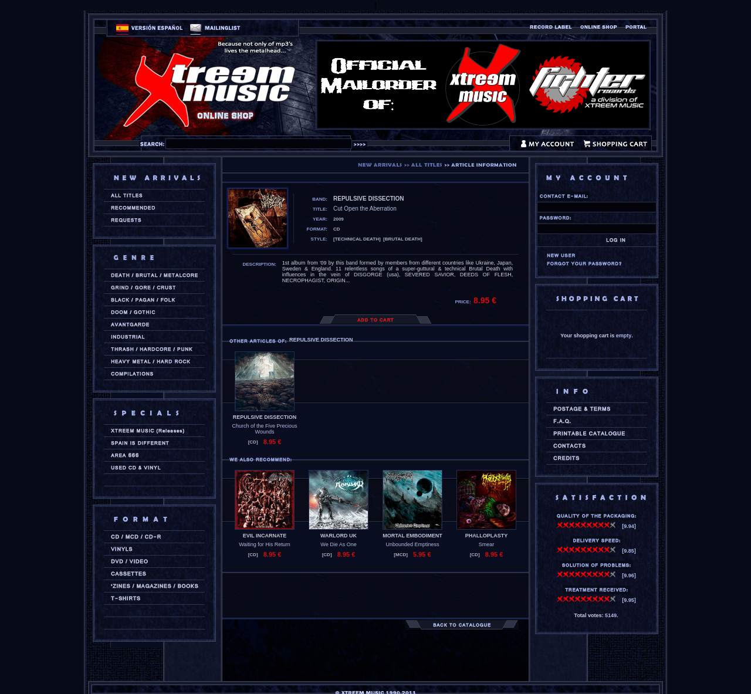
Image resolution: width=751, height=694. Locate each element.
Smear (487, 544)
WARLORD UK (338, 536)
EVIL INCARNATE (265, 536)
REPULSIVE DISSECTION (265, 417)
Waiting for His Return (264, 544)
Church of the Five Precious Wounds (264, 429)
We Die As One (338, 544)
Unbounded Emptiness (412, 544)
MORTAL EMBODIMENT (412, 536)
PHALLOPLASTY (486, 536)
